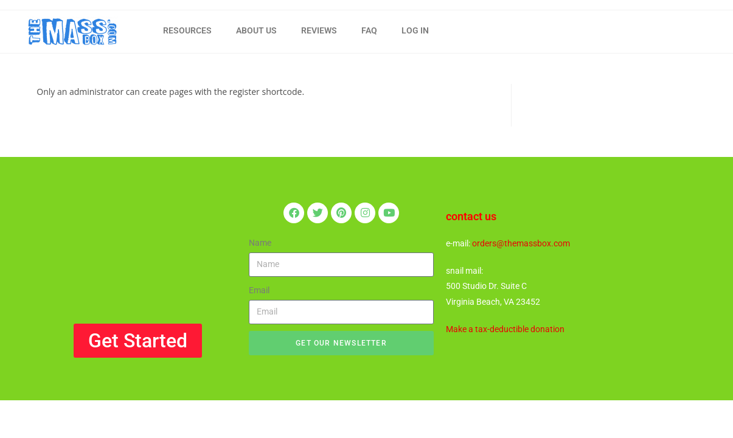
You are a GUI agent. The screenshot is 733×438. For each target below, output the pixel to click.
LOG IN (415, 30)
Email (259, 290)
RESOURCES (187, 30)
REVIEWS (319, 30)
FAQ (369, 30)
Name (260, 243)
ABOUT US (256, 30)
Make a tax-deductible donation (505, 329)
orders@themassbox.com (521, 243)
